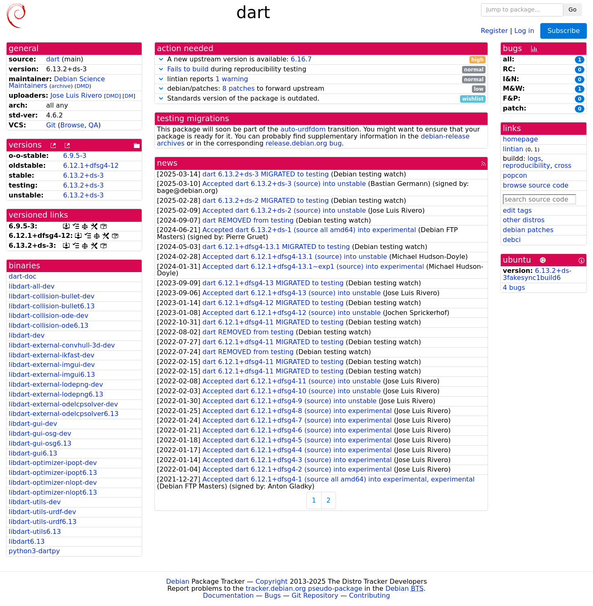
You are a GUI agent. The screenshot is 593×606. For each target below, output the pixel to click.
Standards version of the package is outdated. (321, 98)
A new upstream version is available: (321, 59)
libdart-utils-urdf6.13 (43, 522)
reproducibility (526, 165)
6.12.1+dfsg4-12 (91, 165)
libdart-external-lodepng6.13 (56, 394)
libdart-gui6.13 (33, 453)
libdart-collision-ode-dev (48, 315)
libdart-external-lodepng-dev (56, 384)
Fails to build (187, 69)
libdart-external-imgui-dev (52, 365)
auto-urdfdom (303, 129)
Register (494, 30)
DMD (83, 86)
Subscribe (563, 31)
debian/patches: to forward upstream (321, 88)
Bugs (272, 595)
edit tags (517, 210)
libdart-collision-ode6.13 (49, 325)
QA (93, 125)
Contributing (369, 595)
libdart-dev (26, 335)
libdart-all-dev (32, 286)
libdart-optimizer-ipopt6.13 (53, 473)
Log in (524, 30)
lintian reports (321, 79)
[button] (161, 59)
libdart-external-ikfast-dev (51, 355)
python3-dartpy (34, 551)
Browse (72, 125)
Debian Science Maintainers (57, 82)
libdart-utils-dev (35, 502)
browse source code (535, 185)
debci (512, 240)
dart (53, 59)
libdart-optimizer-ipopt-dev (53, 463)
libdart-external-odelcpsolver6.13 (64, 414)
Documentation (228, 595)
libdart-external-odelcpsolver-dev (63, 404)
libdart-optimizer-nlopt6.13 (53, 492)
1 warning (231, 79)
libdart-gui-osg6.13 (40, 443)
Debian (177, 581)
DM (129, 96)
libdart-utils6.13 (35, 532)
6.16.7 (301, 59)
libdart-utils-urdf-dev (42, 512)
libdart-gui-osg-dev (40, 433)
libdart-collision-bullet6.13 (52, 306)
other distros (523, 220)
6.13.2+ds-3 (83, 175)
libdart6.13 (26, 541)
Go (573, 9)
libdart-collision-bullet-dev (52, 296)
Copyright (271, 581)
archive (61, 86)
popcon (515, 175)
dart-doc (22, 276)
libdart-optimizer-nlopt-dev (53, 482)
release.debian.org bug (304, 143)
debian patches (528, 230)
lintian (513, 149)
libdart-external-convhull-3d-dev (62, 345)
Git (51, 125)
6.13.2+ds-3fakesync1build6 (537, 274)
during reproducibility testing (321, 69)
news (167, 163)
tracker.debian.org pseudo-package (304, 588)
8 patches (238, 88)
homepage (520, 139)
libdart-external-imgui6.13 (52, 374)
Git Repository (315, 595)
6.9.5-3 (74, 156)
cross (562, 165)
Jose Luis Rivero (76, 95)
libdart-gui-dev (33, 423)
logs (534, 158)
